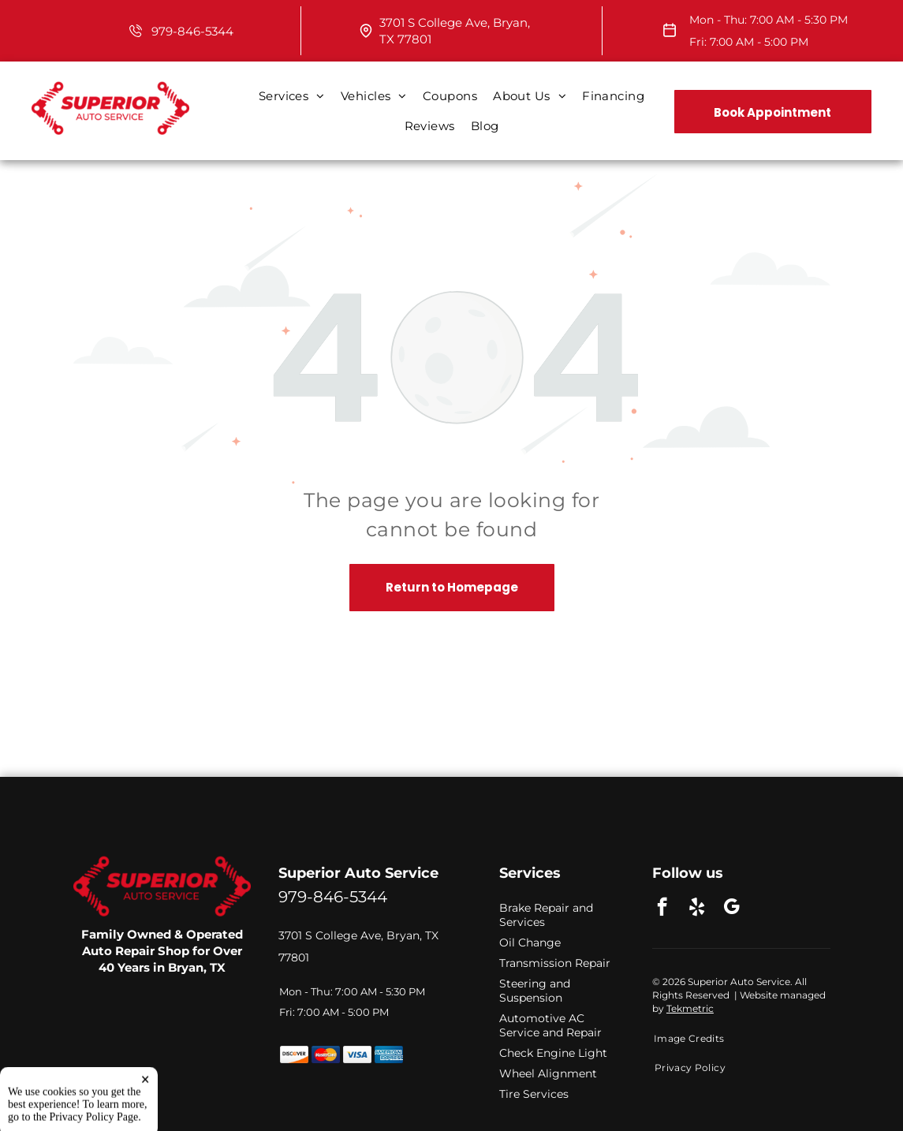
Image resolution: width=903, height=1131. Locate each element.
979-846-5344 (192, 31)
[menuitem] (292, 96)
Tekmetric (690, 1008)
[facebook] (662, 908)
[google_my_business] (731, 908)
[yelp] (697, 908)
